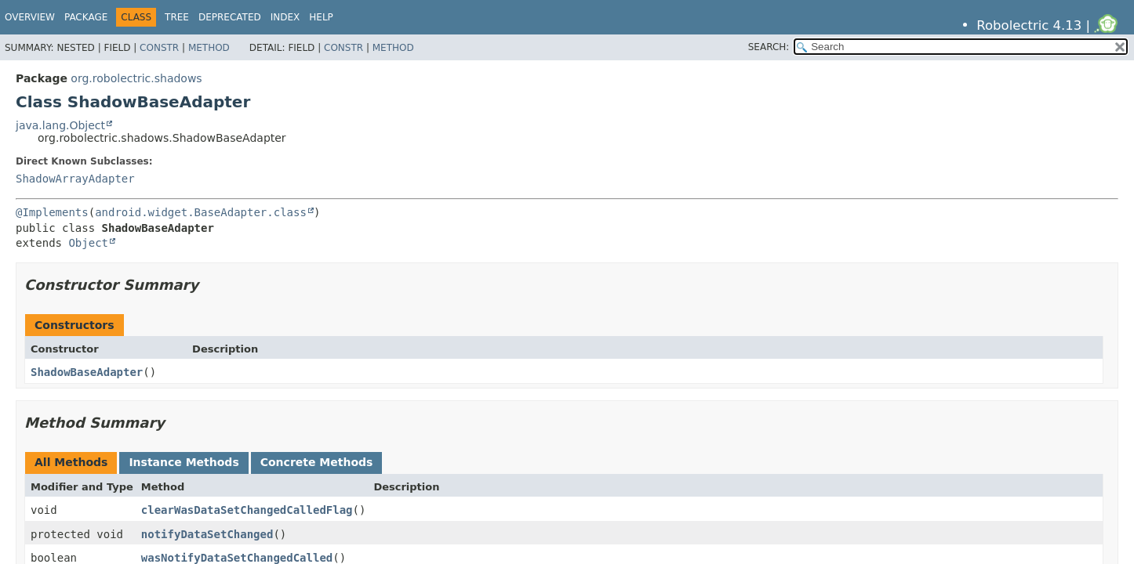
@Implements (52, 212)
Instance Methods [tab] (183, 462)
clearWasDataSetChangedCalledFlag (247, 510)
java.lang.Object (60, 125)
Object (88, 243)
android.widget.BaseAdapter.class (201, 212)
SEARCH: (769, 47)
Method (209, 47)
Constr (159, 47)
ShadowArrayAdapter (75, 178)
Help (321, 17)
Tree (177, 17)
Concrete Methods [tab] (316, 462)
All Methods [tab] (71, 462)
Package (85, 17)
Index (285, 17)
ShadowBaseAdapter (87, 372)
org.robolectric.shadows (136, 78)
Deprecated (229, 17)
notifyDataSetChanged (207, 534)
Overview (30, 17)
